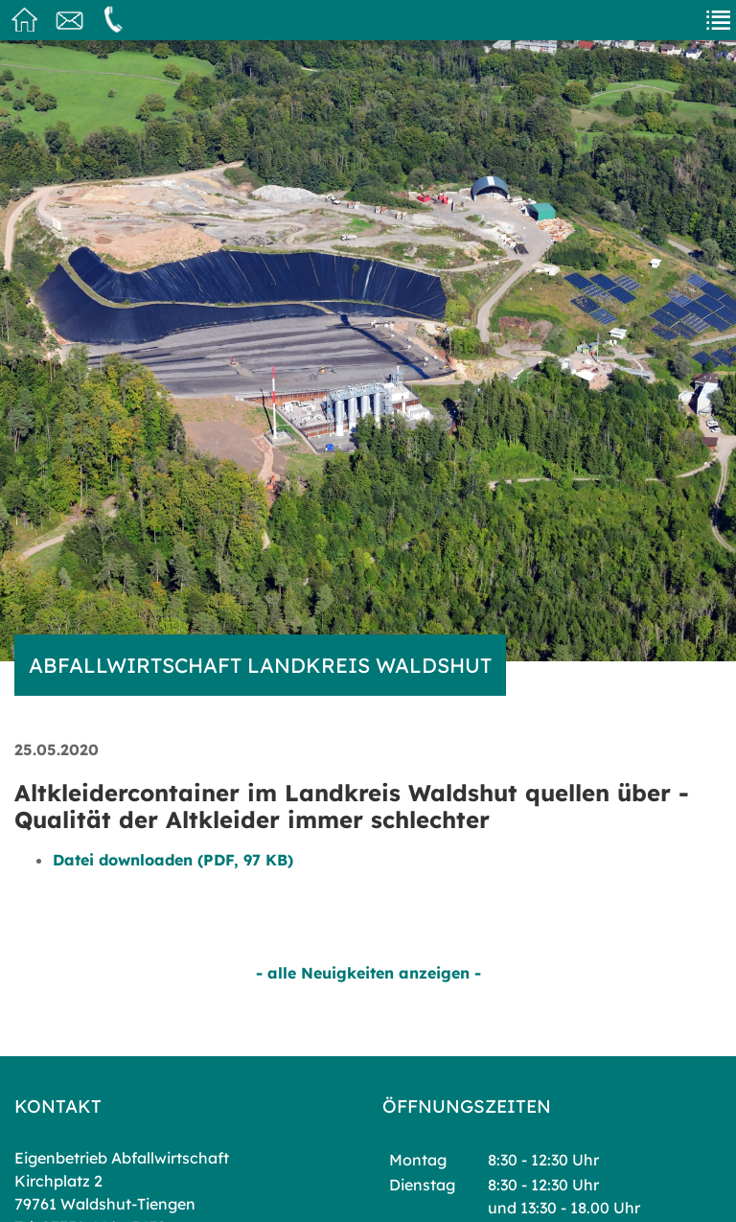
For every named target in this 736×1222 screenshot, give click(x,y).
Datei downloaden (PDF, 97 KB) (173, 859)
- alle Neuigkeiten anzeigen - (368, 972)
